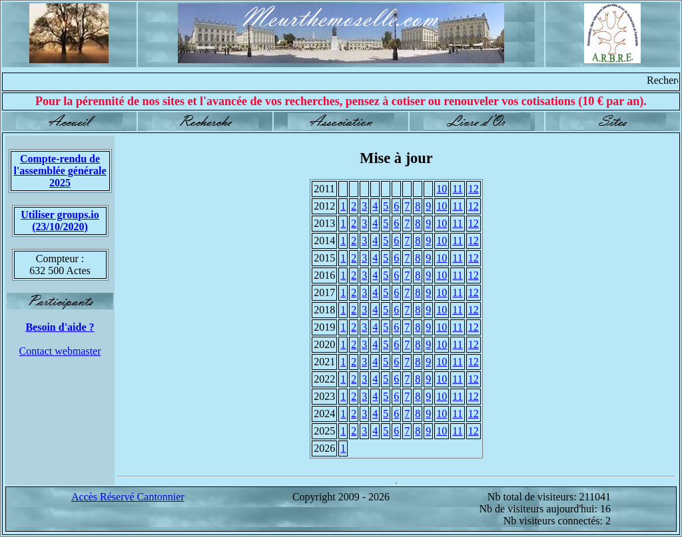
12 (473, 188)
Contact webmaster (60, 351)
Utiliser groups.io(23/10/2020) (60, 220)
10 (441, 188)
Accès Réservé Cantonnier (127, 496)
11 (457, 188)
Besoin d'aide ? (59, 327)
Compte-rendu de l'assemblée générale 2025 (59, 170)
